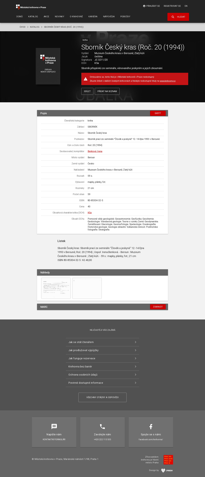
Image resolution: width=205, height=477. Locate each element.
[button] (48, 66)
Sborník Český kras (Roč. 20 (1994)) (64, 27)
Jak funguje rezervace (81, 358)
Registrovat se (172, 6)
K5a (90, 212)
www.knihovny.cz (168, 81)
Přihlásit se (151, 6)
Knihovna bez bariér (80, 366)
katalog (34, 27)
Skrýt (158, 113)
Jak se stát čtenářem (81, 342)
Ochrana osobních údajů (82, 374)
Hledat (178, 17)
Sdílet (87, 91)
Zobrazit (158, 307)
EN (186, 6)
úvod (22, 27)
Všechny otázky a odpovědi (102, 397)
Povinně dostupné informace (85, 382)
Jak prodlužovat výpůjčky (83, 350)
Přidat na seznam (107, 91)
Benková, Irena (95, 151)
